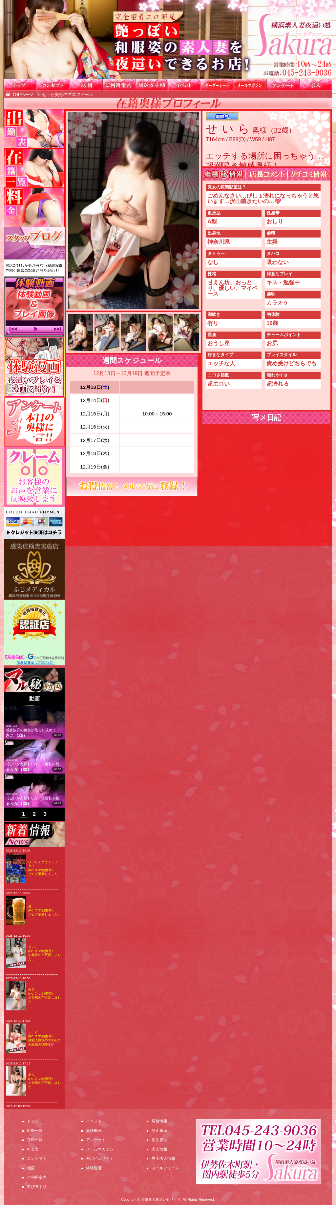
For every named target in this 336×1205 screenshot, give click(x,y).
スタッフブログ (34, 251)
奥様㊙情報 (223, 174)
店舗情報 (159, 1121)
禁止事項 (159, 1130)
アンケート (282, 85)
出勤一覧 (34, 128)
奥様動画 (94, 1130)
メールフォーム (165, 1168)
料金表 (33, 1149)
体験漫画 (94, 1168)
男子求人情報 (163, 1158)
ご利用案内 (118, 85)
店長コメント (266, 174)
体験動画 (34, 306)
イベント (184, 85)
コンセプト (53, 85)
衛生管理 (159, 1140)
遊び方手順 (151, 85)
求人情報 (159, 1149)
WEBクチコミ (309, 174)
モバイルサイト (100, 1158)
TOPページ (22, 94)
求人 (315, 85)
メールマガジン (250, 85)
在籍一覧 (34, 168)
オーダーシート (217, 85)
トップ (20, 85)
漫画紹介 (34, 367)
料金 (34, 207)
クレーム (34, 477)
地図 (86, 85)
